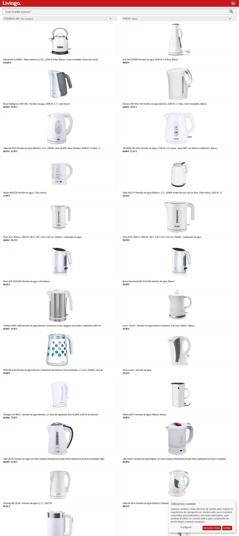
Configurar (186, 527)
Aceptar (227, 528)
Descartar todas (211, 528)
